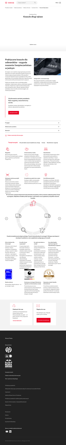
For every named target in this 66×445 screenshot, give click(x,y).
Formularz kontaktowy (43, 320)
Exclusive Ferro (35, 7)
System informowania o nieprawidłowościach (15, 402)
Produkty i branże (8, 7)
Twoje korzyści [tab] (13, 142)
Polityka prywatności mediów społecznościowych (17, 398)
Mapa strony (8, 405)
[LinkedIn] (10, 431)
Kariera (6, 415)
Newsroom (7, 411)
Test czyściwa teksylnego (11, 378)
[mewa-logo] (9, 3)
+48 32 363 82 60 (17, 320)
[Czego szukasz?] (26, 2)
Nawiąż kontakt (14, 112)
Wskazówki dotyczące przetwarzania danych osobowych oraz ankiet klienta (22, 388)
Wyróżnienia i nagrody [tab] (52, 142)
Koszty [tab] (43, 142)
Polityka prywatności (10, 385)
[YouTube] (7, 431)
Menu (58, 3)
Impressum (7, 392)
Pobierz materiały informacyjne (13, 135)
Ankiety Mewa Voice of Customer (13, 395)
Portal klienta (8, 418)
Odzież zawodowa (18, 7)
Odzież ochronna (26, 7)
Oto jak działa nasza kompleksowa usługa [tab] (29, 142)
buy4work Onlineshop (10, 421)
